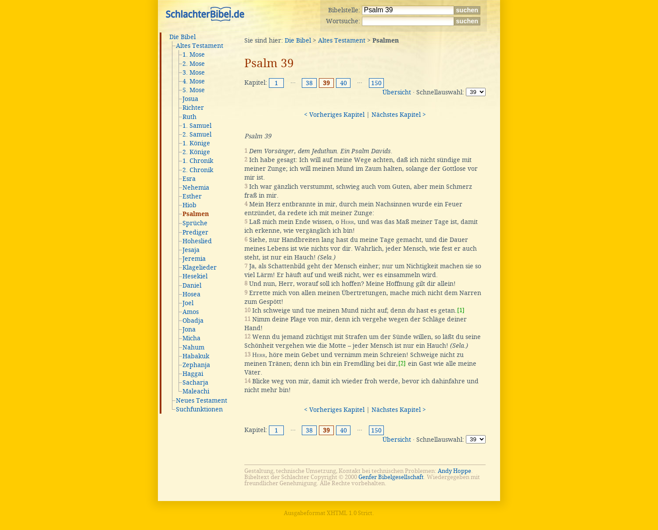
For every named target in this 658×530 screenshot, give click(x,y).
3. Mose (193, 72)
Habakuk (195, 356)
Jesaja (191, 249)
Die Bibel (182, 36)
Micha (191, 338)
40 (343, 83)
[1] (461, 310)
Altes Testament (199, 45)
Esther (192, 196)
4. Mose (193, 81)
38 (309, 83)
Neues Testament (201, 400)
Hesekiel (194, 276)
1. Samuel (196, 125)
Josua (190, 98)
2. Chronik (197, 169)
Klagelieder (199, 267)
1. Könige (196, 143)
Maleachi (195, 391)
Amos (190, 311)
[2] (402, 363)
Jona (189, 329)
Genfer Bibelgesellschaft (391, 477)
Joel (187, 302)
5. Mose (193, 90)
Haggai (192, 373)
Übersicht (397, 92)
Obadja (193, 320)
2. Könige (196, 151)
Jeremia (194, 258)
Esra (189, 178)
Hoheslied (197, 241)
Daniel (191, 285)
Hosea (191, 294)
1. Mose (193, 54)
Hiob (189, 205)
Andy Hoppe (454, 471)
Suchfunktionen (199, 409)
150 (376, 83)
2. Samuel (196, 134)
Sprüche (194, 223)
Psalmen (195, 214)
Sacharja (195, 382)
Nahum (193, 347)
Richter (193, 107)
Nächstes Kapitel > (399, 114)
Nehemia (195, 187)
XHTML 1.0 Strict (349, 513)
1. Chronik (197, 160)
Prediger (195, 232)
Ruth (189, 116)
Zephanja (196, 364)
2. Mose (193, 63)
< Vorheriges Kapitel (334, 114)
